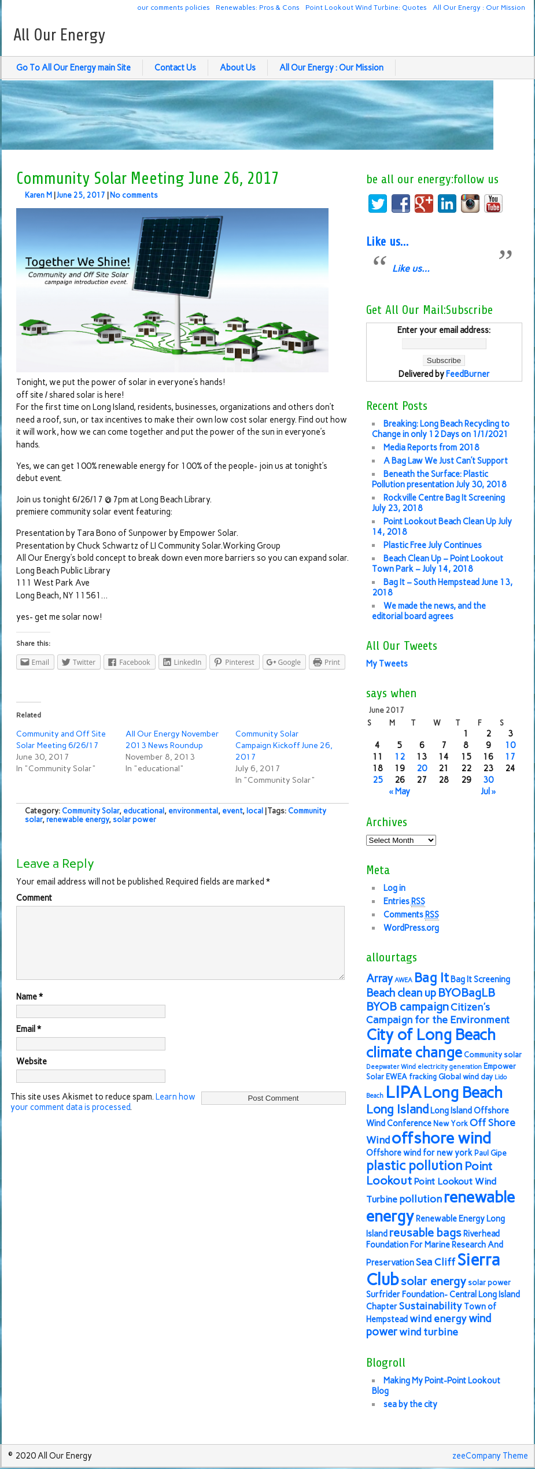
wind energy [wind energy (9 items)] (438, 1318)
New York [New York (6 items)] (450, 1123)
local (254, 810)
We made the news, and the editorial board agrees (429, 611)
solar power (134, 819)
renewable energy (77, 819)
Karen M (38, 195)
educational (143, 810)
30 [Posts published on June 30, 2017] (488, 780)
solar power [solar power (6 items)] (489, 1282)
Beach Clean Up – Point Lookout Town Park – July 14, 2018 (437, 563)
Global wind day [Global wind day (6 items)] (465, 1076)
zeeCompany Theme (490, 1456)
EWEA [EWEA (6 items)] (396, 1076)
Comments (411, 914)
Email (28, 1043)
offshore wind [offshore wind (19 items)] (441, 1138)
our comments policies (173, 7)
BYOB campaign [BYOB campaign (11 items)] (407, 1006)
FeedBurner (468, 374)
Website (31, 1075)
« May (399, 791)
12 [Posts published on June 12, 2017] (399, 757)
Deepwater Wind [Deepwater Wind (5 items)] (391, 1067)
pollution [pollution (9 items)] (420, 1199)
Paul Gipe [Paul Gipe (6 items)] (490, 1153)
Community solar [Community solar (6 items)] (493, 1054)
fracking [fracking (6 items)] (423, 1076)
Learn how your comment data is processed (102, 1115)
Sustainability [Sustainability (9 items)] (430, 1306)
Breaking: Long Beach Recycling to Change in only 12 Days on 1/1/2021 (441, 429)
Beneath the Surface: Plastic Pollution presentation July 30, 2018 (439, 479)
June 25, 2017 (81, 195)
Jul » (488, 791)
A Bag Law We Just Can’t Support (445, 461)
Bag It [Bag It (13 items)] (431, 978)
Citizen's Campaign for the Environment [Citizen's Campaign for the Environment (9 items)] (438, 1013)
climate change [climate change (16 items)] (414, 1052)
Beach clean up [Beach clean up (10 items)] (401, 993)
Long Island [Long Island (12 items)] (397, 1109)
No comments (134, 195)
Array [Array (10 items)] (379, 978)
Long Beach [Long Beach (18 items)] (463, 1092)
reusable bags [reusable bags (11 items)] (425, 1232)
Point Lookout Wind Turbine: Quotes (366, 7)
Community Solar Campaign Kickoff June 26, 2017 (284, 745)
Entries (404, 901)
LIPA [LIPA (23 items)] (403, 1092)
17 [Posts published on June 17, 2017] (510, 757)
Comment (34, 898)
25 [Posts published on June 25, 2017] (377, 780)
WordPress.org (411, 928)
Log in (394, 888)
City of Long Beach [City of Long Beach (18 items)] (431, 1035)
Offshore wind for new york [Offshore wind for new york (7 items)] (419, 1153)
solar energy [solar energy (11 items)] (433, 1281)
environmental (193, 810)
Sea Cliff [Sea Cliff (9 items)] (435, 1262)
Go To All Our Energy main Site (73, 67)
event (232, 810)
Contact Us (175, 67)
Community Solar (90, 810)
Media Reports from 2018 (431, 447)
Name (29, 1010)
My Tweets (387, 663)
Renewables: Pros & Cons (258, 7)
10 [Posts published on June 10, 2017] (510, 745)
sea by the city (410, 1404)
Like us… (387, 242)
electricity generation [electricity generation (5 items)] (450, 1067)
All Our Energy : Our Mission (479, 7)
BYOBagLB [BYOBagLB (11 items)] (466, 993)
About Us (238, 67)
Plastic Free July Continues (432, 545)
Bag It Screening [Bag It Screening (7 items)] (480, 979)
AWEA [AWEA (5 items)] (403, 980)
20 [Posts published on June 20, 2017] (421, 768)
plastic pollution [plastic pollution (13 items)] (414, 1166)
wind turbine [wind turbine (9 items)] (428, 1332)
